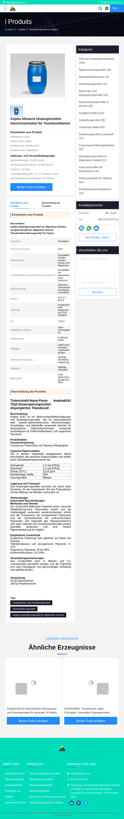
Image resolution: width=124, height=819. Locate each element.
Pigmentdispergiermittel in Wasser (46, 802)
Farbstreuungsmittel (39, 791)
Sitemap (9, 796)
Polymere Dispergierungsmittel (44, 773)
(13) (95, 191)
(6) (94, 77)
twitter (85, 803)
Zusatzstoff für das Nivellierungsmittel (31, 602)
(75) (96, 136)
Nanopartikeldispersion (40, 785)
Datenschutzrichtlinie (15, 802)
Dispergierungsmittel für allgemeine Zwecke (49, 29)
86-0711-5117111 (110, 2)
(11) (93, 158)
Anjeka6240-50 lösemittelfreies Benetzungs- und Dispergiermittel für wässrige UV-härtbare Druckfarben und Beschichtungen (33, 711)
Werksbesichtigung (14, 779)
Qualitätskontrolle (13, 785)
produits (21, 29)
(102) (91, 113)
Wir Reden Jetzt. (97, 237)
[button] (21, 689)
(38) (95, 69)
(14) (95, 180)
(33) (93, 84)
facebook (78, 803)
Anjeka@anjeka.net (14, 2)
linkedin (71, 803)
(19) (94, 104)
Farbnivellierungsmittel (24, 609)
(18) (96, 147)
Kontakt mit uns (13, 791)
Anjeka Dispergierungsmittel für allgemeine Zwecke (38, 615)
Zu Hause (9, 29)
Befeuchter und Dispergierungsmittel (47, 796)
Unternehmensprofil (15, 773)
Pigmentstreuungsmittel (41, 779)
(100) (96, 60)
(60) (91, 127)
